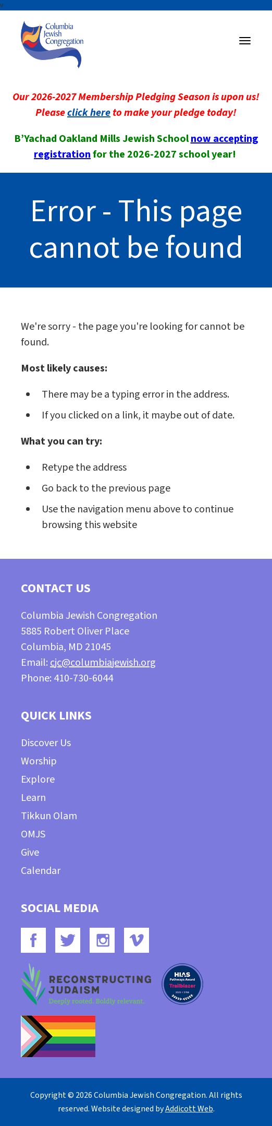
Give (30, 852)
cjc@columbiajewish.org (103, 662)
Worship (39, 761)
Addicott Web (189, 1109)
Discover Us (46, 743)
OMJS (33, 834)
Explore (38, 779)
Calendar (40, 871)
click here (88, 112)
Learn (33, 797)
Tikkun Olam (49, 816)
